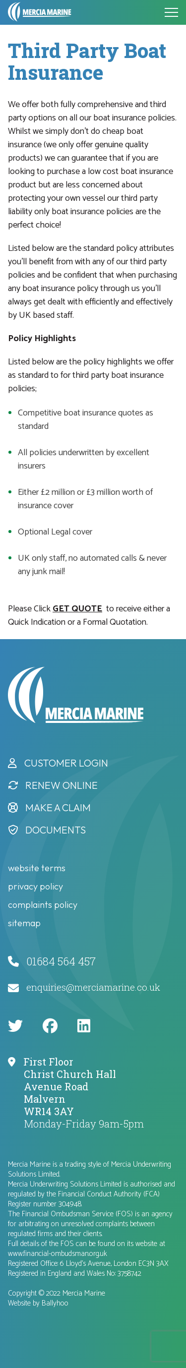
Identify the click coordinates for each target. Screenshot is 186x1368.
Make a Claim (58, 807)
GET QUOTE (77, 608)
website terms (36, 868)
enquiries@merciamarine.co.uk (93, 987)
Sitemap (24, 923)
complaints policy (42, 904)
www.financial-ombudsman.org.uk (57, 1254)
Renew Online (61, 785)
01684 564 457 (61, 961)
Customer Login (66, 763)
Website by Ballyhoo (38, 1303)
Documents (55, 830)
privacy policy (35, 886)
